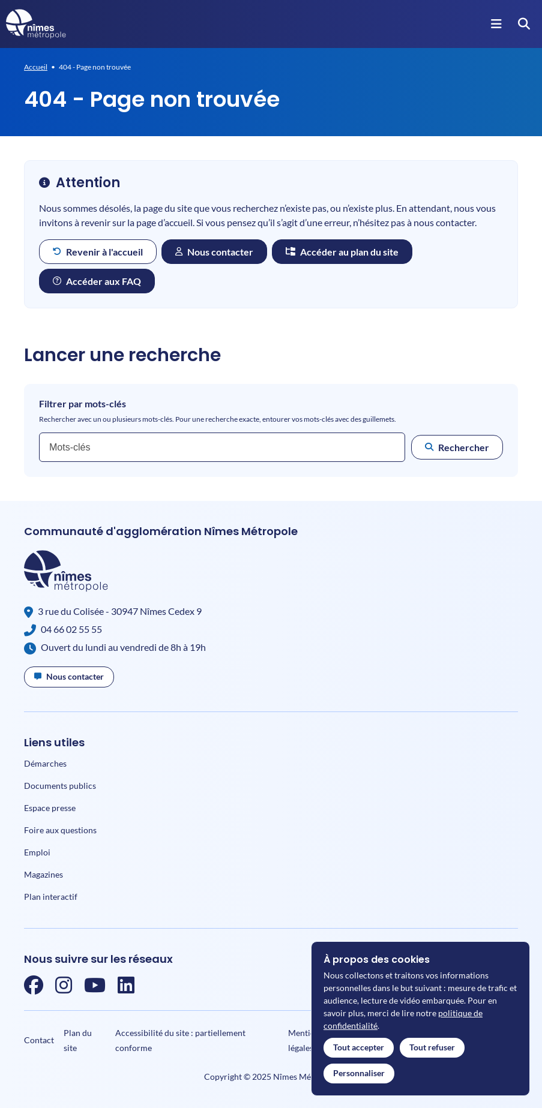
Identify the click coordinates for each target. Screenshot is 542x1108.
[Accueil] (36, 24)
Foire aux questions (60, 830)
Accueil (35, 66)
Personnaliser (359, 1073)
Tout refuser (432, 1047)
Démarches (45, 763)
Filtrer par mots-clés (82, 404)
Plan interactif (50, 896)
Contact (39, 1040)
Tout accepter (358, 1047)
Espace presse (50, 808)
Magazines (43, 874)
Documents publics (60, 785)
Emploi (37, 852)
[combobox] (222, 447)
